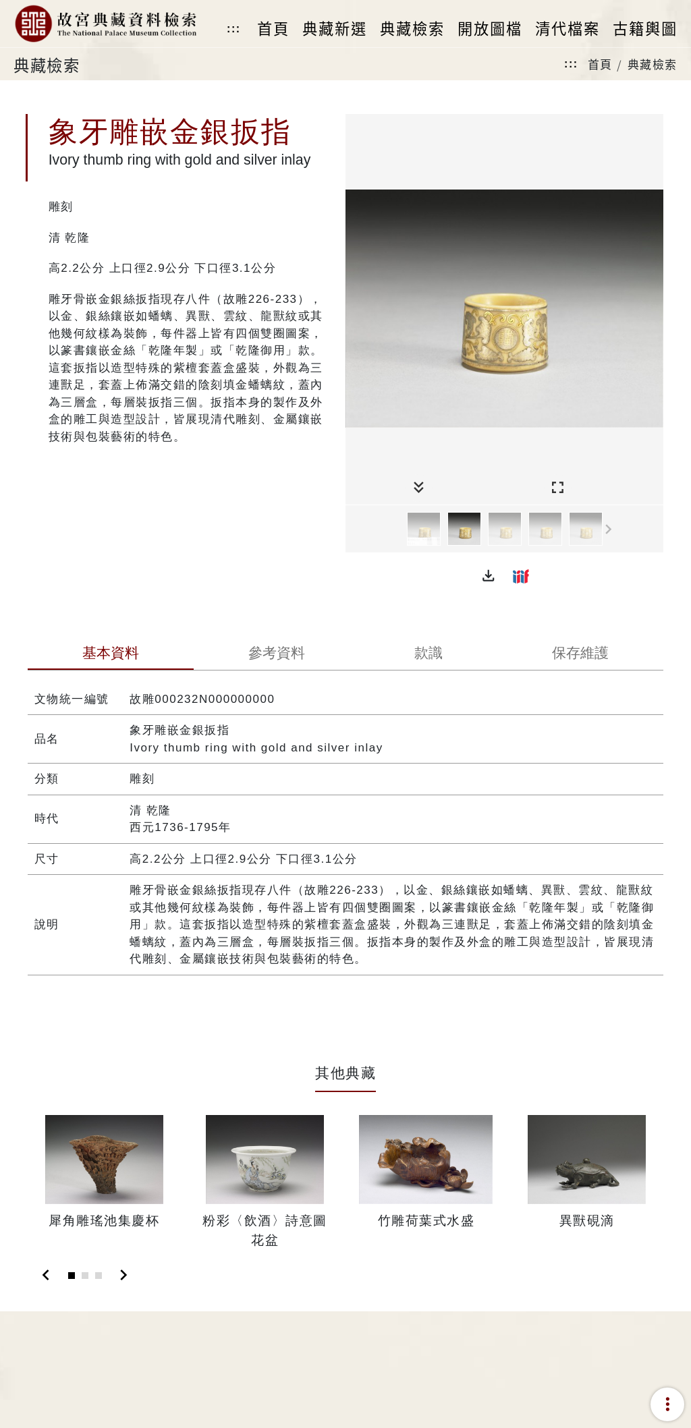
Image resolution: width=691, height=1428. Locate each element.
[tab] (111, 654)
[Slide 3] (98, 1275)
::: (233, 28)
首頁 (600, 63)
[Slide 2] (85, 1275)
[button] (488, 576)
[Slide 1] (71, 1275)
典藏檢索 (653, 63)
